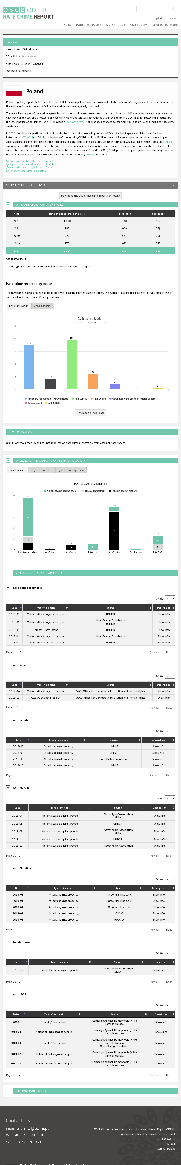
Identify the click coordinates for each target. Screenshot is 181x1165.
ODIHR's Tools (116, 25)
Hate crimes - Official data (21, 49)
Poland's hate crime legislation (27, 170)
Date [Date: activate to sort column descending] (14, 607)
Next (169, 652)
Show (165, 598)
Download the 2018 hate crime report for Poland (90, 195)
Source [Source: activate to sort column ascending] (110, 607)
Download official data (90, 412)
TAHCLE (28, 137)
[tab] (19, 306)
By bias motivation (18, 305)
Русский (172, 18)
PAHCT (89, 154)
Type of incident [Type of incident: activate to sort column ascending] (45, 607)
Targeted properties (41, 470)
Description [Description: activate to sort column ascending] (163, 607)
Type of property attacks (71, 470)
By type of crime (43, 305)
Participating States (164, 25)
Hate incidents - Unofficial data (24, 63)
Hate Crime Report (88, 25)
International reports (18, 70)
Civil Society (138, 25)
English (158, 18)
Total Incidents (17, 470)
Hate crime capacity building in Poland (31, 167)
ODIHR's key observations (21, 56)
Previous (155, 652)
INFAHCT (166, 141)
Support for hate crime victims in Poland (33, 164)
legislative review (76, 122)
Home (67, 25)
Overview (11, 42)
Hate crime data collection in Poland (31, 161)
